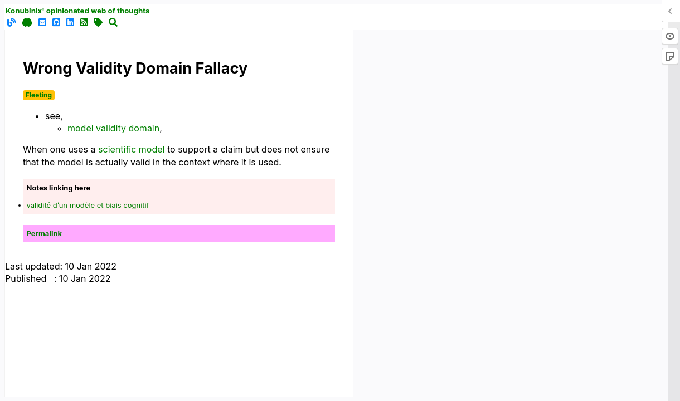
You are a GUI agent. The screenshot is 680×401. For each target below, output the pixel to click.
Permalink (44, 233)
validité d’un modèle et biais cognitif (88, 204)
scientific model (131, 149)
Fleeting (39, 95)
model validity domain (113, 128)
